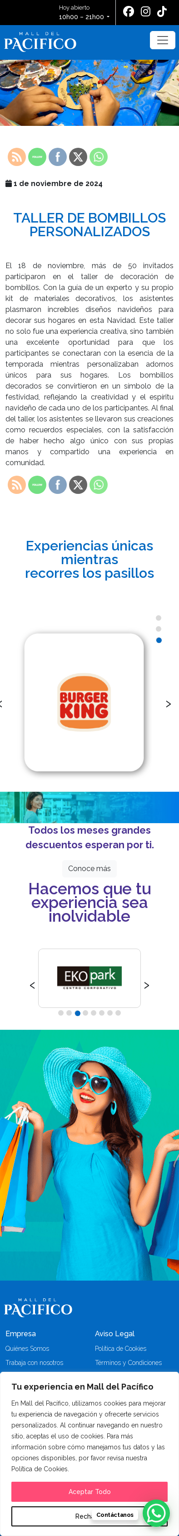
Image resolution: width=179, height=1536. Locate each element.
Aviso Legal (114, 1333)
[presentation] (168, 702)
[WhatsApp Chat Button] (156, 1513)
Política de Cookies (120, 1348)
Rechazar (89, 1516)
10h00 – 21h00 (81, 17)
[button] (158, 618)
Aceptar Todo (90, 1491)
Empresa (20, 1333)
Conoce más (89, 868)
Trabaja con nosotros (34, 1362)
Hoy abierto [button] (82, 13)
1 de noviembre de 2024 (54, 183)
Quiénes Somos (27, 1348)
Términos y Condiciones (128, 1362)
